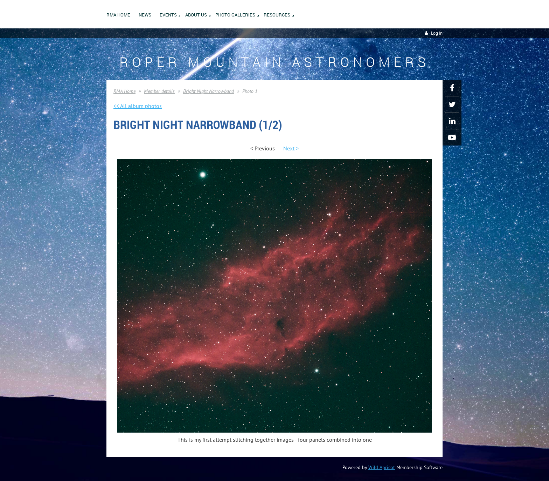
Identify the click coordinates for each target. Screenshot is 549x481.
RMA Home (124, 91)
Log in (437, 33)
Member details (159, 91)
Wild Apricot (381, 467)
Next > (291, 148)
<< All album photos (137, 105)
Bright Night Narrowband (208, 91)
